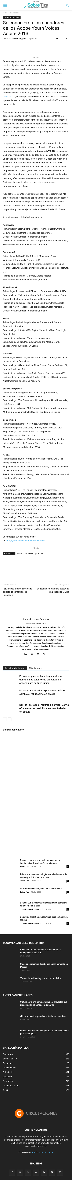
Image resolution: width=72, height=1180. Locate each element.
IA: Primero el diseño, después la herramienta (41, 888)
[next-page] (9, 719)
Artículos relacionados (15, 668)
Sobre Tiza (24, 866)
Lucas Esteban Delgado (16, 38)
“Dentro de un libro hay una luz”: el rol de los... (41, 978)
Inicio (5, 13)
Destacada (14, 13)
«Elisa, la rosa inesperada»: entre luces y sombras (43, 1016)
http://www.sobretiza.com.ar (36, 623)
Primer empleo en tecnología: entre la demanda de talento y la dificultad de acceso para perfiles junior (40, 679)
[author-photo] (36, 614)
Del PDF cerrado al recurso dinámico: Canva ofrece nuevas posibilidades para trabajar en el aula (44, 708)
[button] (5, 6)
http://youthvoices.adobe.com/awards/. (25, 540)
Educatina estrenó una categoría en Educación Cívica (53, 590)
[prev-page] (5, 719)
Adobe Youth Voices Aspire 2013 (30, 553)
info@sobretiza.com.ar (43, 1152)
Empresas (16, 17)
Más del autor (35, 668)
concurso (8, 96)
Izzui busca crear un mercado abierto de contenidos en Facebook (17, 591)
